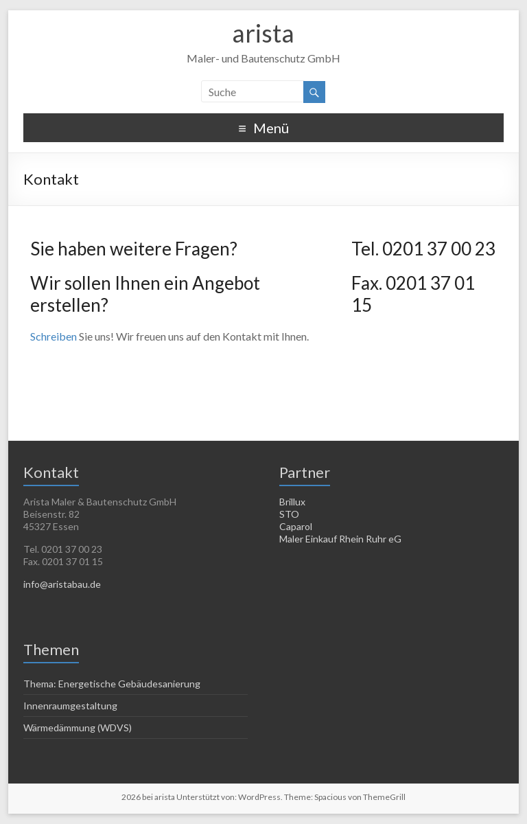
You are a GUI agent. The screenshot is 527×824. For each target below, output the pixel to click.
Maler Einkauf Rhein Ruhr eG (340, 539)
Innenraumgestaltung (70, 705)
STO (289, 514)
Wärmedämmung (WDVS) (77, 727)
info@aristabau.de (62, 584)
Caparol (295, 526)
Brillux (292, 501)
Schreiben (53, 336)
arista (263, 33)
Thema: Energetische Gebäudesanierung (111, 683)
